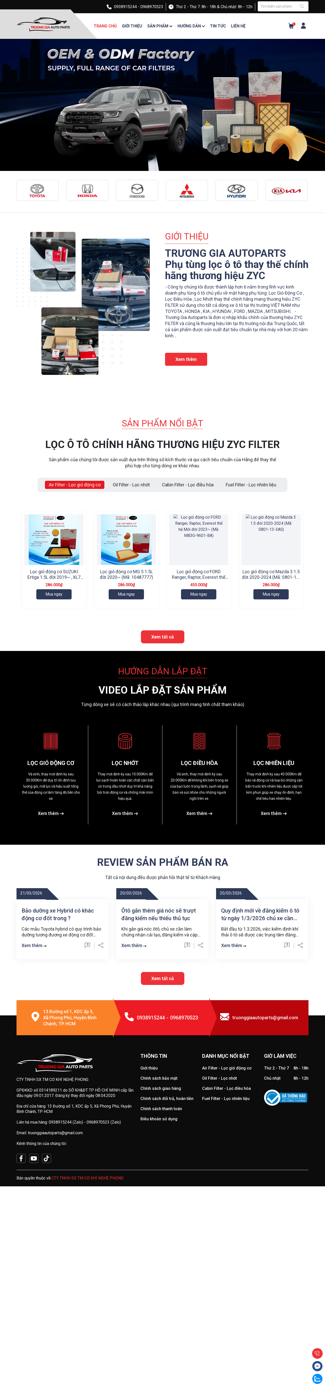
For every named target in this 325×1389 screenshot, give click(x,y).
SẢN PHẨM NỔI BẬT (162, 423)
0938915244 (151, 1121)
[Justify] (302, 6)
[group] (162, 105)
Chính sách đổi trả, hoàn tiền (166, 1201)
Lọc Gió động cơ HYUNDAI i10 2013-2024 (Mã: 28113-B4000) (126, 687)
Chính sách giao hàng (160, 1191)
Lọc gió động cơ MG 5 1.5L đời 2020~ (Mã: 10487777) (126, 574)
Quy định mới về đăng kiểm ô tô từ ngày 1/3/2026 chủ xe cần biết (260, 1018)
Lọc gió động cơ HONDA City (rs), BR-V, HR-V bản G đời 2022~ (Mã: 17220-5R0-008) (271, 687)
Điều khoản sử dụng (158, 1222)
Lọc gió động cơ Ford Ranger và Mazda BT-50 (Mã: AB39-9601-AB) (198, 687)
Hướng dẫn (189, 26)
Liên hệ (238, 26)
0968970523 (184, 1121)
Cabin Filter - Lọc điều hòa (226, 1191)
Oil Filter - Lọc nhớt (219, 1181)
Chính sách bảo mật (158, 1181)
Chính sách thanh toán (161, 1211)
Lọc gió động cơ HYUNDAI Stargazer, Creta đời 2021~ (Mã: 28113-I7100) (54, 687)
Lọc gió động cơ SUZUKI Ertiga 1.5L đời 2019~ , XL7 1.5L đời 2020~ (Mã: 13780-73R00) (54, 580)
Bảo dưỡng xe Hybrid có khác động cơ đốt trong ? (58, 1018)
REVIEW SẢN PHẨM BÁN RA (162, 965)
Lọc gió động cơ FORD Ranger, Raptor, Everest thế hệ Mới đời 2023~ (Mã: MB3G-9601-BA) (198, 580)
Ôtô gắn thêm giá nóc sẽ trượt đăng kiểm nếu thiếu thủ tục (158, 1018)
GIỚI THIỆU (186, 236)
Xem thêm (186, 359)
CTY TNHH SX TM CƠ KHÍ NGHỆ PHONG (87, 1281)
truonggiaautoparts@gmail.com (265, 1120)
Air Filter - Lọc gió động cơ (226, 1171)
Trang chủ (105, 26)
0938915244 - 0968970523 (138, 6)
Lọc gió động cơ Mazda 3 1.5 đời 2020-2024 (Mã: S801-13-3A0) (271, 577)
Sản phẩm (157, 26)
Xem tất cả (162, 740)
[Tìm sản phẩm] (283, 6)
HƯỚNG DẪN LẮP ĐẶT (162, 774)
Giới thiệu (132, 26)
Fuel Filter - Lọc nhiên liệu (226, 1201)
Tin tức (218, 26)
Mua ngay (53, 594)
